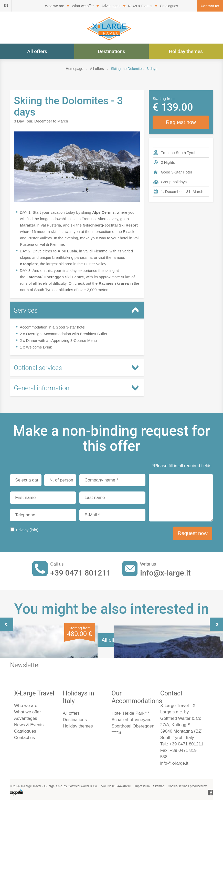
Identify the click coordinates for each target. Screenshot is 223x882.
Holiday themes (186, 51)
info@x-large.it (165, 572)
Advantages (110, 6)
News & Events (140, 6)
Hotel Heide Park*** (130, 855)
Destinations (111, 51)
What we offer (83, 6)
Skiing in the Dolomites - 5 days (162, 691)
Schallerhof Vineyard (131, 861)
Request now (181, 122)
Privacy (27, 530)
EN (6, 5)
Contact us (210, 6)
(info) (34, 530)
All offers (37, 51)
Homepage (74, 69)
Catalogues (169, 6)
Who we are (54, 6)
